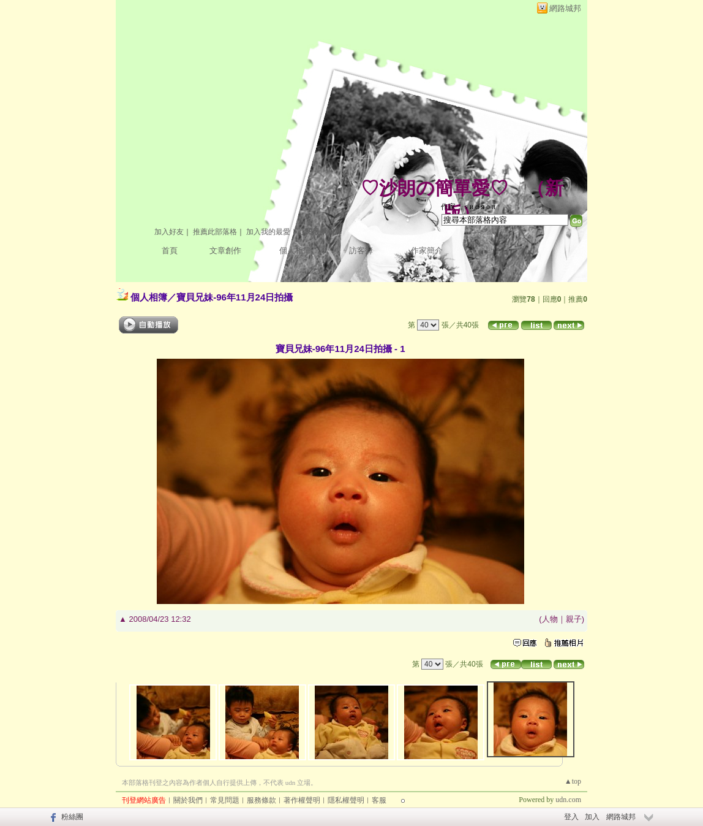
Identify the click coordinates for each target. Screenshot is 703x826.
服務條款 (261, 800)
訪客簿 (361, 250)
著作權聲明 (302, 800)
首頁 (170, 250)
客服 (379, 800)
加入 (592, 817)
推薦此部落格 (215, 232)
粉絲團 (72, 817)
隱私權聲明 (346, 800)
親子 (574, 619)
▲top (573, 781)
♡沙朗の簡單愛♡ (434, 188)
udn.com (568, 799)
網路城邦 (565, 8)
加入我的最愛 (268, 232)
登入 (571, 817)
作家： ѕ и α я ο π (468, 206)
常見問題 (224, 800)
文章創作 (225, 250)
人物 (550, 619)
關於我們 (188, 800)
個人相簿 (295, 250)
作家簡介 (427, 250)
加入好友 (169, 232)
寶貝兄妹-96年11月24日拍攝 (234, 297)
